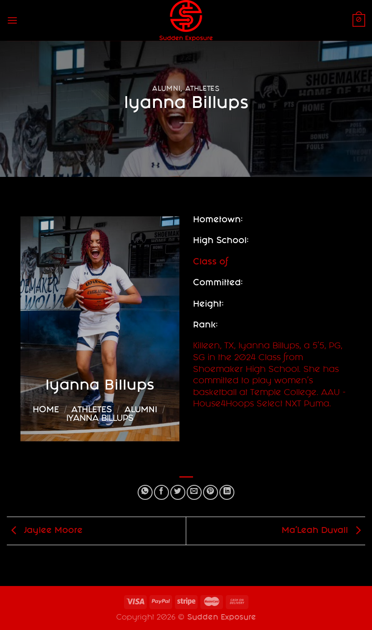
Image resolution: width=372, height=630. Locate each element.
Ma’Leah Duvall (323, 531)
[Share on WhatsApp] (145, 492)
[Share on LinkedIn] (226, 492)
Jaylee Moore (45, 531)
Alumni (166, 89)
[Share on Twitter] (177, 492)
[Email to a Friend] (194, 492)
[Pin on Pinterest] (210, 492)
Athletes (202, 89)
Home (46, 410)
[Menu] (12, 20)
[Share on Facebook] (161, 492)
